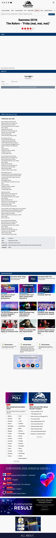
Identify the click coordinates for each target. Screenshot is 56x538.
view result (16, 460)
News (6, 10)
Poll (25, 10)
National (37, 10)
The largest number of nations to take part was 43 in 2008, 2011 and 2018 (46, 346)
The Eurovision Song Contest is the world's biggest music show (9, 345)
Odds (12, 10)
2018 (7, 13)
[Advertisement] (28, 101)
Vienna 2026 (31, 10)
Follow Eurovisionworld (28, 357)
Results (48, 10)
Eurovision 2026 (28, 468)
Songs (19, 10)
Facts (41, 10)
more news (28, 338)
